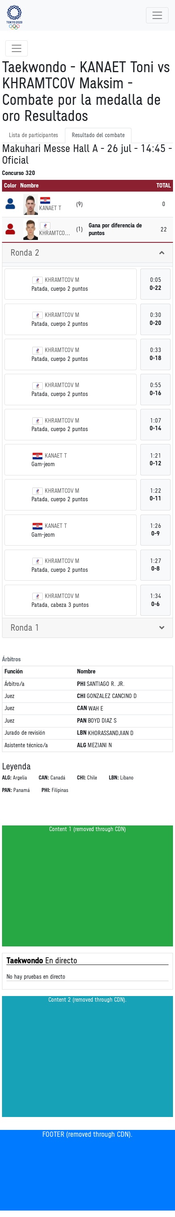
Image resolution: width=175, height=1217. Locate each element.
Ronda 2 (25, 253)
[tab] (87, 253)
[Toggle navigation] (157, 15)
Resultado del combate (98, 135)
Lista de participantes (33, 135)
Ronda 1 (25, 628)
